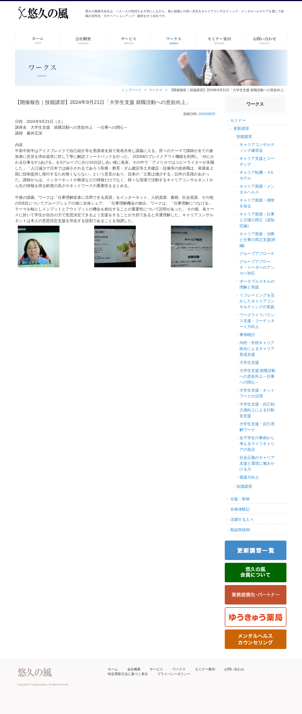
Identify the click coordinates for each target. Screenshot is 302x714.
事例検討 (247, 334)
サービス (156, 669)
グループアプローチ (256, 253)
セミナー (238, 120)
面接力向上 (249, 477)
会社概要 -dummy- (83, 39)
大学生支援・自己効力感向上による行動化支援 (256, 410)
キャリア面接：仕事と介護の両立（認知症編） (256, 220)
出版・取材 (240, 499)
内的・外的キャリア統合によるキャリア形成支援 (256, 348)
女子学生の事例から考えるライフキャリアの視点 (256, 444)
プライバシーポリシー (174, 674)
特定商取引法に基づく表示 (128, 674)
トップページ (131, 90)
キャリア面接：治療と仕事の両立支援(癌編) (257, 240)
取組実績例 (240, 530)
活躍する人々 (242, 519)
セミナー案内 (205, 669)
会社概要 (134, 669)
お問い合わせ (234, 669)
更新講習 (241, 128)
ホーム (37, 39)
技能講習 (244, 136)
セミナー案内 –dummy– (219, 39)
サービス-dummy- (128, 39)
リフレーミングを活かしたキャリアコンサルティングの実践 (256, 301)
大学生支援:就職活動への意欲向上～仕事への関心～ (257, 376)
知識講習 (244, 486)
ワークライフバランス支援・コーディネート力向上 (256, 321)
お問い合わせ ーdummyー (264, 39)
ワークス (173, 39)
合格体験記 (240, 509)
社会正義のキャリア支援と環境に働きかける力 (256, 463)
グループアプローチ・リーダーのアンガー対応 (256, 267)
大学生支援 (249, 362)
